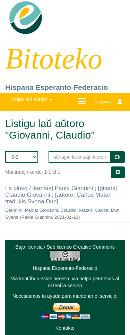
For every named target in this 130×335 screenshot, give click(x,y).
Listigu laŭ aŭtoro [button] (31, 99)
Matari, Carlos (93, 210)
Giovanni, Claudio (58, 210)
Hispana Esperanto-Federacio (56, 87)
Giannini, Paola (21, 210)
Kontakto (65, 328)
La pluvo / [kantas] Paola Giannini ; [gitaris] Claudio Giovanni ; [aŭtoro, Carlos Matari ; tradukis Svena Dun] (61, 194)
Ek (117, 157)
